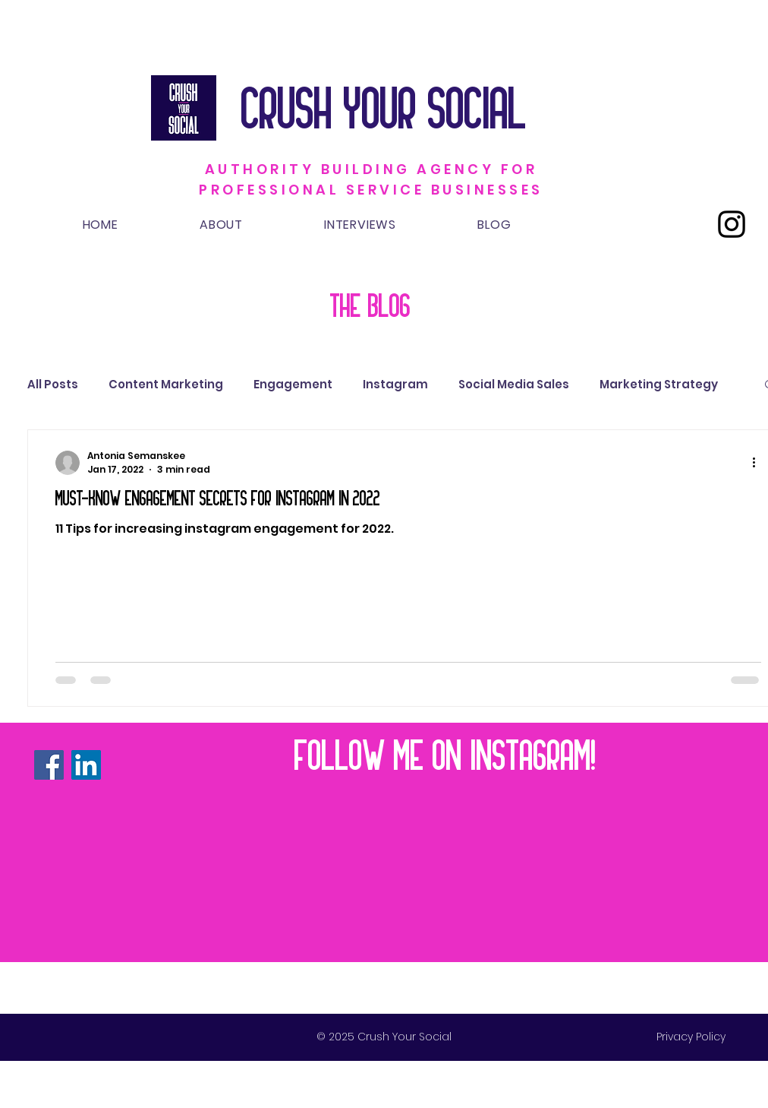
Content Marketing (166, 384)
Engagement (292, 384)
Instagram (395, 384)
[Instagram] (731, 224)
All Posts (52, 384)
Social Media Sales (513, 384)
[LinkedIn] (86, 765)
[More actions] (759, 463)
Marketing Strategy (659, 384)
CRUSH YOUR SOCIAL (389, 107)
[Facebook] (49, 765)
